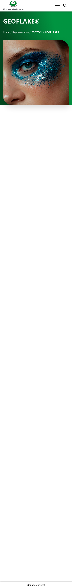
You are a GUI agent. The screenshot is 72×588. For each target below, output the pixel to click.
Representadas (20, 32)
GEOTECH (36, 32)
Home (6, 32)
